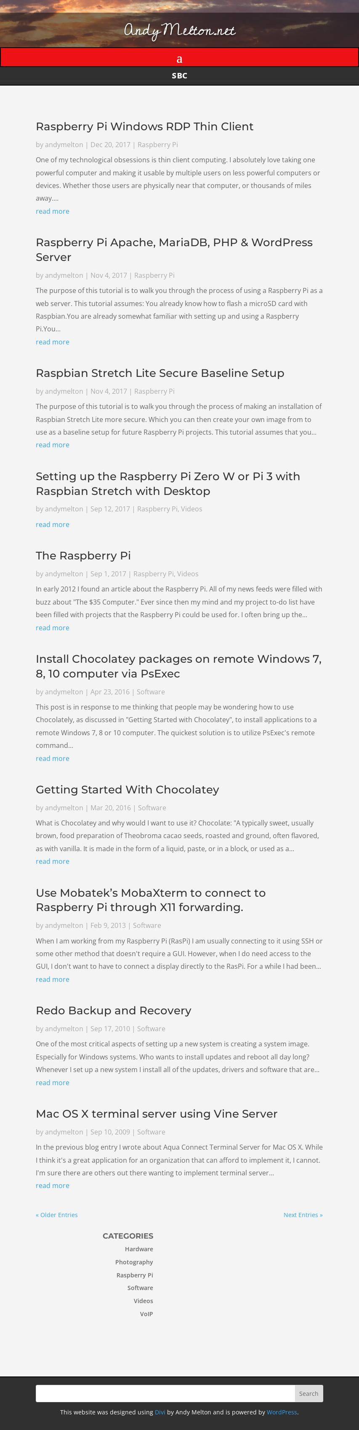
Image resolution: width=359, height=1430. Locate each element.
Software (151, 691)
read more (53, 212)
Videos (191, 509)
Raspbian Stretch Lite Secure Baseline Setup (160, 373)
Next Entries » (303, 1214)
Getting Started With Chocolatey (127, 789)
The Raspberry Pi (83, 556)
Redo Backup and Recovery (113, 1010)
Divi (160, 1412)
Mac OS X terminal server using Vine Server (157, 1114)
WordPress (282, 1412)
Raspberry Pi (158, 145)
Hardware (115, 1249)
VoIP (122, 1314)
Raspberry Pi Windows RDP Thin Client (145, 127)
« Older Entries (57, 1214)
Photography (110, 1262)
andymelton (64, 145)
